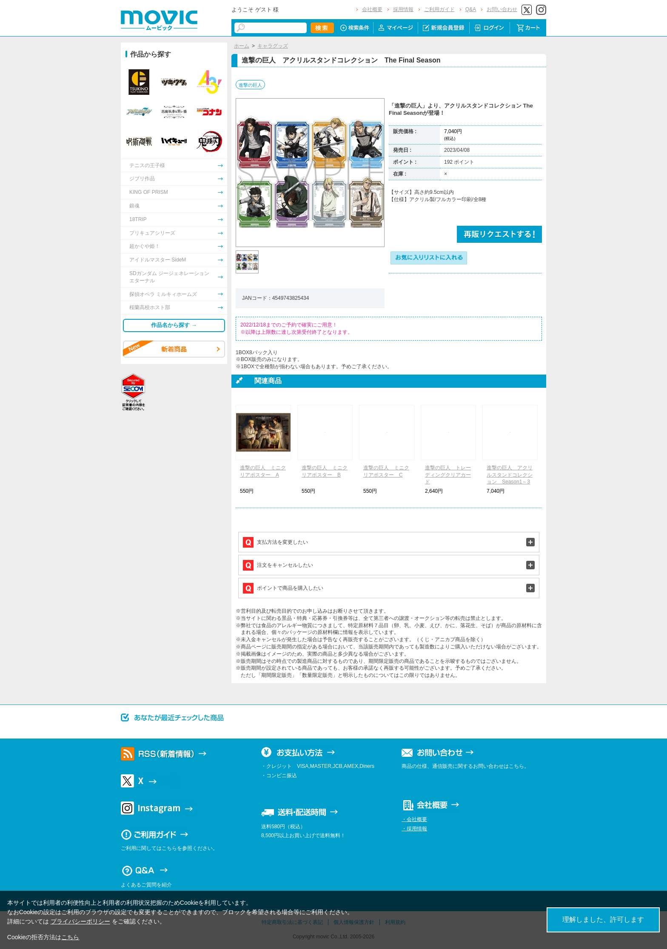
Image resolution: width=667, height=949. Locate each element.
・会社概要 (414, 819)
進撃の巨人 (250, 85)
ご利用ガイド (439, 9)
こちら (70, 937)
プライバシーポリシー (80, 921)
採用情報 (403, 9)
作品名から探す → (174, 325)
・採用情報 (414, 829)
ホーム (241, 46)
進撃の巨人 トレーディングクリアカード (448, 475)
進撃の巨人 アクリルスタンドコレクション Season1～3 (510, 475)
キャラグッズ (272, 46)
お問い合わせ (502, 9)
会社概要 (372, 9)
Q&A (470, 9)
